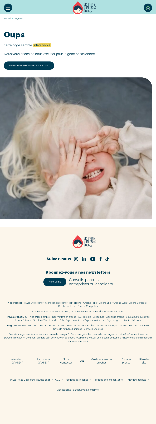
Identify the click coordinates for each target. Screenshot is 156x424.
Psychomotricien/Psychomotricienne (85, 320)
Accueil (84, 7)
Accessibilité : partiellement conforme (78, 390)
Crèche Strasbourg (60, 311)
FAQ (81, 361)
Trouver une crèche (32, 303)
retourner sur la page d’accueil (29, 65)
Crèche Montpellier (88, 306)
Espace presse (126, 361)
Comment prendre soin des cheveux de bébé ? (50, 337)
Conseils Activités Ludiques (67, 329)
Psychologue (113, 320)
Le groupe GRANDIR (43, 361)
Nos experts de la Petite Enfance (31, 325)
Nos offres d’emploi (40, 317)
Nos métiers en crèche (64, 317)
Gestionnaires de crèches (101, 361)
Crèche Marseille (114, 311)
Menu (8, 8)
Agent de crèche (115, 317)
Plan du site (144, 361)
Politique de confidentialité (108, 380)
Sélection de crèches (148, 8)
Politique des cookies (76, 380)
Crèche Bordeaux (138, 303)
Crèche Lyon (120, 303)
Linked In (84, 259)
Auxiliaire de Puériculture (91, 317)
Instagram (76, 259)
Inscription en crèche (56, 303)
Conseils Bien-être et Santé (133, 325)
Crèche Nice (96, 311)
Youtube (93, 259)
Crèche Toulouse (67, 306)
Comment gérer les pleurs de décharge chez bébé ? (99, 334)
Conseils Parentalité (83, 325)
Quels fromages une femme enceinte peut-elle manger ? (39, 334)
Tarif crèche (75, 303)
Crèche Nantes (40, 311)
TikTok (107, 259)
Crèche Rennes (80, 311)
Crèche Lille (105, 303)
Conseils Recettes (93, 329)
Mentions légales (137, 380)
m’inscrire (55, 282)
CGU (57, 380)
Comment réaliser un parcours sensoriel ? (99, 337)
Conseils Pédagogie (106, 325)
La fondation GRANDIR (17, 361)
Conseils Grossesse (60, 325)
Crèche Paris (90, 303)
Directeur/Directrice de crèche (49, 320)
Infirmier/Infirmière (132, 320)
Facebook (100, 259)
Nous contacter (66, 361)
